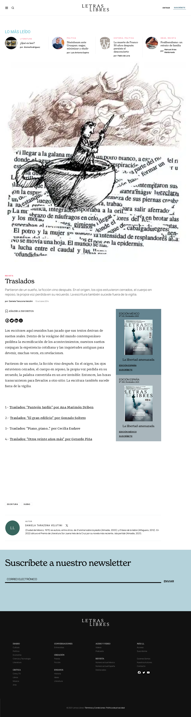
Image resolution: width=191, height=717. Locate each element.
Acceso (140, 647)
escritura (12, 504)
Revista (172, 38)
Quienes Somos (143, 658)
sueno (27, 504)
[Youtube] (148, 672)
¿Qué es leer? (27, 43)
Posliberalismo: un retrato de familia (171, 44)
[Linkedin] (16, 320)
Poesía (57, 658)
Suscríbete (125, 369)
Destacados (101, 670)
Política (71, 38)
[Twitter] (12, 320)
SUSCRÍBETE (179, 8)
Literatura (26, 39)
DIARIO (16, 643)
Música (16, 681)
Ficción (57, 662)
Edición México (128, 431)
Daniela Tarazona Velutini (43, 525)
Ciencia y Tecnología (22, 658)
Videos (98, 647)
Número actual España (105, 666)
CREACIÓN (59, 655)
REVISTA (100, 658)
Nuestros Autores (144, 662)
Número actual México (105, 662)
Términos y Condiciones (95, 707)
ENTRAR (166, 8)
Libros (15, 677)
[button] (6, 8)
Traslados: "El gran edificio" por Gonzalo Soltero (48, 418)
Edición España (127, 365)
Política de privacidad (115, 707)
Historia (118, 38)
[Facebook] (7, 320)
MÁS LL (140, 643)
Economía (17, 655)
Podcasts (100, 651)
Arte (15, 684)
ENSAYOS (58, 670)
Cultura (16, 647)
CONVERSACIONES (63, 643)
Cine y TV (17, 673)
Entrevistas (59, 647)
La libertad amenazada (138, 359)
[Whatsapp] (21, 320)
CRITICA (17, 670)
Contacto (141, 666)
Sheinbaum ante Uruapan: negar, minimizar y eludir (77, 45)
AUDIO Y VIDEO (103, 643)
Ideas (163, 38)
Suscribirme (142, 651)
